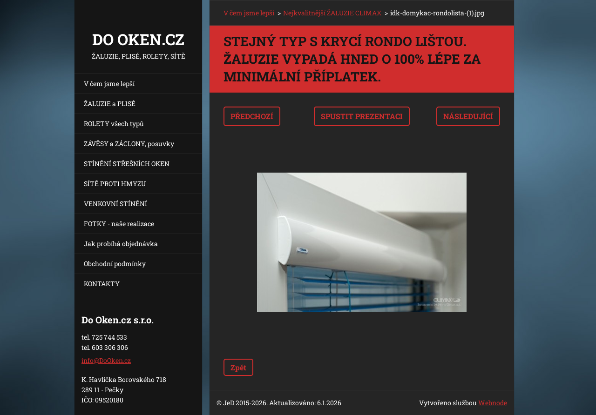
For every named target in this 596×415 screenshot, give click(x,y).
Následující (468, 116)
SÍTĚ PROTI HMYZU (115, 183)
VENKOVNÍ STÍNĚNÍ (115, 203)
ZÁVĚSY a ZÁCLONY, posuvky (129, 143)
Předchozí (251, 116)
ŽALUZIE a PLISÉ (109, 103)
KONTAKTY (102, 283)
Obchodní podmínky (115, 263)
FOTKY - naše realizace (119, 223)
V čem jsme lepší (109, 83)
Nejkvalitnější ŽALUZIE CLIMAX (332, 12)
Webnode (492, 402)
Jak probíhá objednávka (121, 243)
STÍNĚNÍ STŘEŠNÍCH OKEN (126, 163)
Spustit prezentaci (362, 116)
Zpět (238, 367)
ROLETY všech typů (114, 123)
